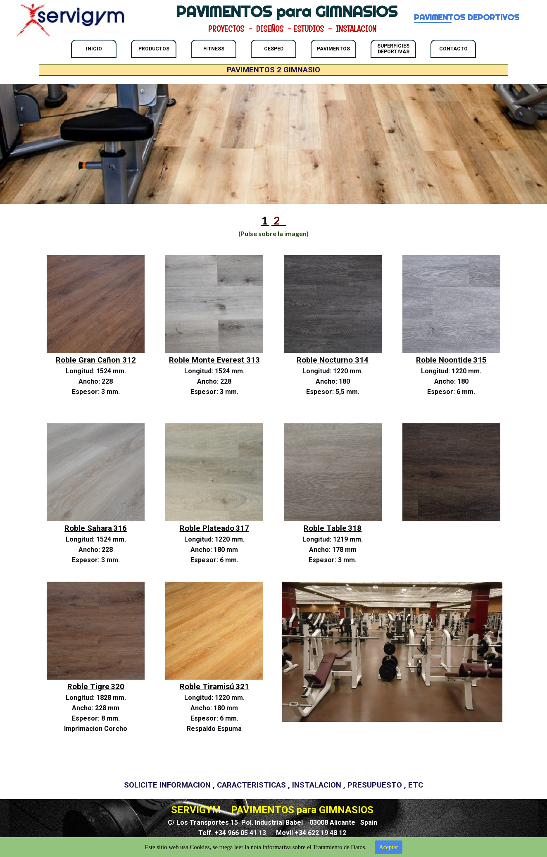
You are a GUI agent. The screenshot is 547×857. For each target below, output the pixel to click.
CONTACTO (453, 49)
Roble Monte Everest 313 (214, 360)
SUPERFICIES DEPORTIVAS (393, 49)
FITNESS (213, 49)
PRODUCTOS (153, 49)
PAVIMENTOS (333, 49)
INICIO (94, 49)
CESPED (273, 49)
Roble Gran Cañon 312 (96, 360)
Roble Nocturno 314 (333, 360)
